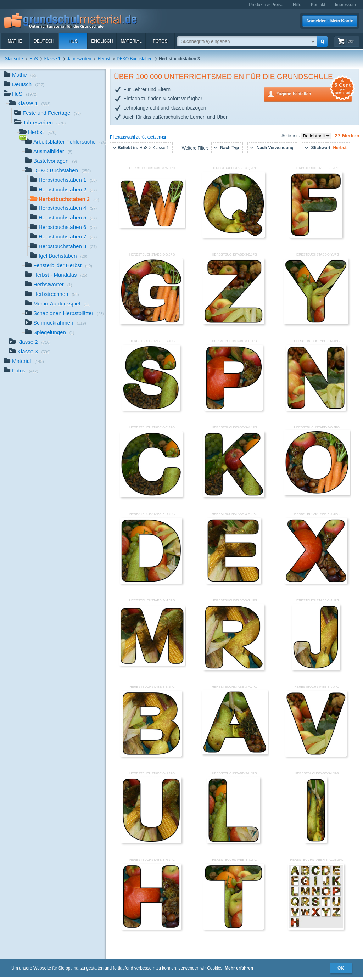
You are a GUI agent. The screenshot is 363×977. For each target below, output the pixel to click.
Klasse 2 (30, 342)
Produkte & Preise (266, 4)
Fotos (160, 41)
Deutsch (44, 41)
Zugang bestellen (314, 93)
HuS (72, 41)
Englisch (102, 41)
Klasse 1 (52, 58)
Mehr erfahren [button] (239, 968)
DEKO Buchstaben (134, 58)
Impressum (345, 4)
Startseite (14, 58)
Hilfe (297, 4)
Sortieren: (291, 135)
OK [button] (340, 968)
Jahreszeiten (79, 58)
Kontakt (318, 4)
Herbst (104, 58)
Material (131, 41)
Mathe (14, 41)
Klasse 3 (30, 352)
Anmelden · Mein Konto (329, 20)
